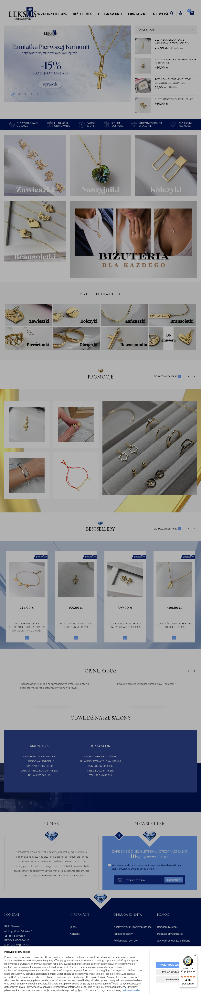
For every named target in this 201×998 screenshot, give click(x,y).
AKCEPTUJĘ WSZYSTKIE (174, 964)
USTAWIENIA (174, 979)
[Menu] (194, 956)
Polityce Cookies (131, 990)
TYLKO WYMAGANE (174, 972)
